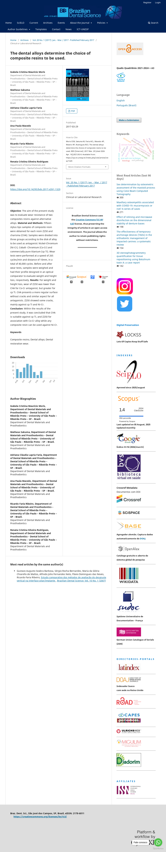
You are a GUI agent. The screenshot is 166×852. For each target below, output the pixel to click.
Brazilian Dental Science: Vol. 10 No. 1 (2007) (81, 580)
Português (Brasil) (126, 105)
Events (61, 22)
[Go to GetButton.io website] (158, 849)
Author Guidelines (18, 29)
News (69, 29)
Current (34, 22)
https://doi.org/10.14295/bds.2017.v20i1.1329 (35, 189)
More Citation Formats (79, 166)
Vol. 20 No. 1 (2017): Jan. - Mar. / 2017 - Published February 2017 (63, 40)
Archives (48, 22)
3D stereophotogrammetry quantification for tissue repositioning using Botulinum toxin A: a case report (133, 257)
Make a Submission (129, 120)
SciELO (20, 22)
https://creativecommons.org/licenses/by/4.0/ (40, 816)
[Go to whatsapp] (158, 842)
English (121, 100)
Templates (41, 29)
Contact (56, 29)
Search (153, 22)
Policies (101, 22)
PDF (73, 110)
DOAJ (142, 538)
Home (8, 22)
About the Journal (80, 22)
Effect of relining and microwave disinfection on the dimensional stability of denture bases (134, 220)
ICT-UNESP (83, 29)
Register (147, 2)
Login (158, 2)
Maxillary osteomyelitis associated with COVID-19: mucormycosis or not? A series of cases (135, 205)
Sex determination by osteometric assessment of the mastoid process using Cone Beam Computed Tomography (136, 189)
